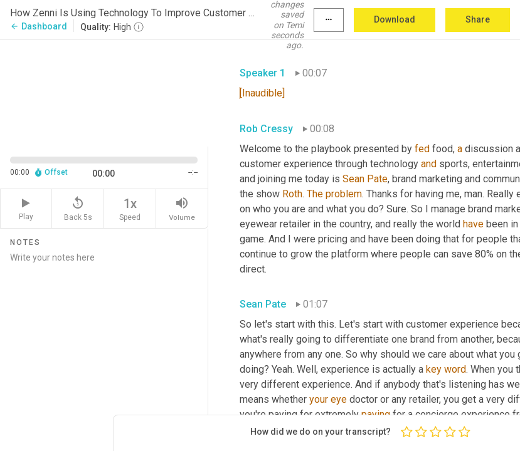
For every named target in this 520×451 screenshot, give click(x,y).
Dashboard (38, 26)
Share (477, 19)
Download (394, 19)
